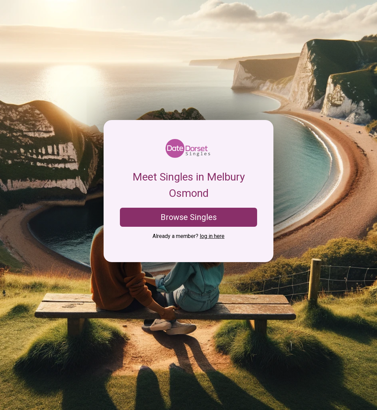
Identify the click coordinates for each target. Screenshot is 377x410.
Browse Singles (189, 217)
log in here (212, 236)
